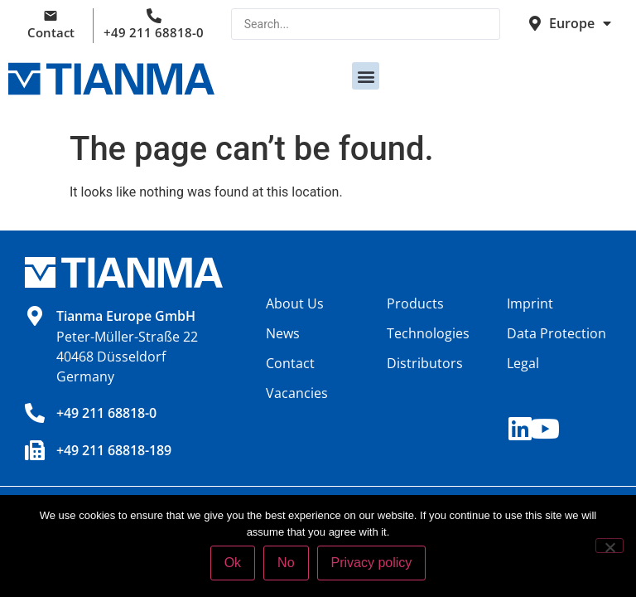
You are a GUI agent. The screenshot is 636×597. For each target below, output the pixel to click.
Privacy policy (371, 563)
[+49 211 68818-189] (35, 450)
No (285, 563)
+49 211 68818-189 (113, 450)
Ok (232, 563)
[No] (609, 545)
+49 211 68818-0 (154, 32)
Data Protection (556, 333)
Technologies (428, 333)
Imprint (530, 303)
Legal (523, 363)
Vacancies (297, 393)
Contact (51, 32)
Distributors (425, 363)
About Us (295, 303)
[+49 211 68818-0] (35, 413)
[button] (365, 76)
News (283, 333)
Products (415, 303)
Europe (580, 23)
